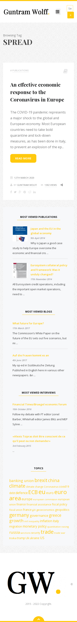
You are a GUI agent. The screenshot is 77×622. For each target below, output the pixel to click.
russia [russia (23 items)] (14, 532)
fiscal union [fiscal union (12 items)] (15, 510)
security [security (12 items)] (35, 533)
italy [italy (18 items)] (56, 521)
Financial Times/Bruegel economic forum (40, 404)
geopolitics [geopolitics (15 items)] (62, 510)
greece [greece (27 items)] (55, 515)
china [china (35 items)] (54, 480)
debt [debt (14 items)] (12, 493)
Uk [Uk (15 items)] (27, 538)
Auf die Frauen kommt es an (31, 355)
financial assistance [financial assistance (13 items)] (38, 504)
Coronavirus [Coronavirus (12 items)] (51, 486)
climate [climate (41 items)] (17, 486)
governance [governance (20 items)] (39, 515)
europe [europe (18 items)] (27, 499)
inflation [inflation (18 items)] (46, 521)
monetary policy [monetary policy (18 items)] (35, 526)
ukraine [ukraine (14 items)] (34, 538)
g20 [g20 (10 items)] (34, 510)
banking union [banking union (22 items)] (21, 480)
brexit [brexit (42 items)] (40, 480)
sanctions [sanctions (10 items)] (25, 532)
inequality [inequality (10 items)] (34, 521)
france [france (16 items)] (27, 509)
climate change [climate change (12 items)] (34, 486)
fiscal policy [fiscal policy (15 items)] (59, 504)
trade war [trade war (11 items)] (59, 532)
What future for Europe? (28, 323)
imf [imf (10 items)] (26, 521)
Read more (23, 158)
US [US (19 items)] (42, 538)
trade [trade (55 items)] (47, 531)
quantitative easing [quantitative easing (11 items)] (58, 526)
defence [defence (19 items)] (22, 493)
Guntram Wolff (27, 184)
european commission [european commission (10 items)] (45, 499)
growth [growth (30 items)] (16, 520)
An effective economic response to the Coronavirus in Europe (37, 92)
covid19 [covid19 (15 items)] (64, 486)
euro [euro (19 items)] (50, 493)
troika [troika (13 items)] (12, 538)
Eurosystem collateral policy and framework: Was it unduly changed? (49, 269)
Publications (20, 70)
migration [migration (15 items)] (15, 526)
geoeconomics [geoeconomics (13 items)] (45, 510)
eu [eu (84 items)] (42, 492)
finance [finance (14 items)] (21, 504)
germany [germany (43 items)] (19, 515)
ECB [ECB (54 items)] (33, 491)
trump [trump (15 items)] (21, 538)
